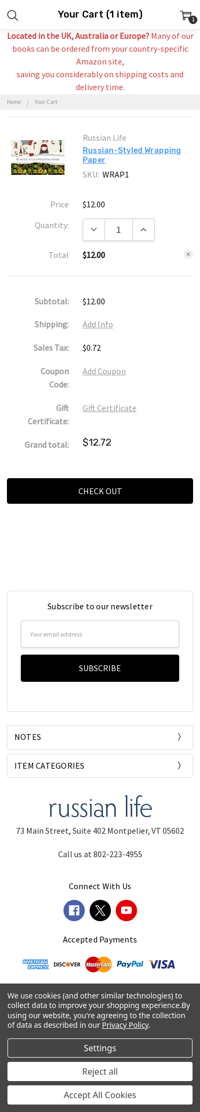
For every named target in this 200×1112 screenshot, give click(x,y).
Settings (100, 1048)
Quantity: (52, 225)
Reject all (100, 1071)
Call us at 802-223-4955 (100, 854)
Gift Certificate (110, 407)
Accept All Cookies (100, 1095)
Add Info (98, 324)
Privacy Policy (125, 1025)
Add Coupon (104, 371)
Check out (100, 491)
